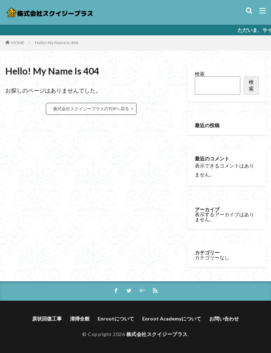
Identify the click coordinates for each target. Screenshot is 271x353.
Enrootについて (116, 319)
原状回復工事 (47, 319)
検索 (200, 74)
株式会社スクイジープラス (157, 334)
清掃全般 (80, 319)
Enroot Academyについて (171, 319)
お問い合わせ (224, 319)
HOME (17, 42)
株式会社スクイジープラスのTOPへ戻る (91, 108)
